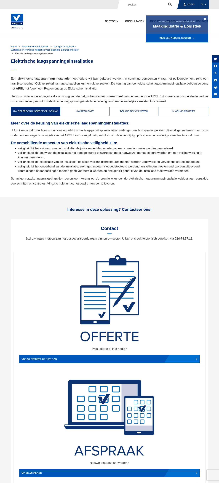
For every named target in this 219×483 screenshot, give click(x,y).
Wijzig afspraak (133, 302)
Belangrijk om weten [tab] (134, 111)
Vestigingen (163, 460)
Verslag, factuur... (181, 302)
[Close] (205, 19)
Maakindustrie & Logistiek (35, 46)
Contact (201, 460)
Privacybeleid (199, 477)
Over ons (141, 460)
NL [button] (204, 4)
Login (189, 4)
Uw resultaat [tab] (85, 111)
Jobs (184, 460)
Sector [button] (112, 21)
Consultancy (134, 21)
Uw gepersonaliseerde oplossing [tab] (35, 111)
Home (14, 46)
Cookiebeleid (183, 477)
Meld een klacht (85, 355)
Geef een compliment (37, 355)
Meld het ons (133, 355)
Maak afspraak (85, 302)
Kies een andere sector (177, 38)
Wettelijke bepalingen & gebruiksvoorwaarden (151, 477)
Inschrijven (182, 420)
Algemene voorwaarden (114, 477)
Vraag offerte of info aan (37, 302)
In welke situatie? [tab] (183, 111)
